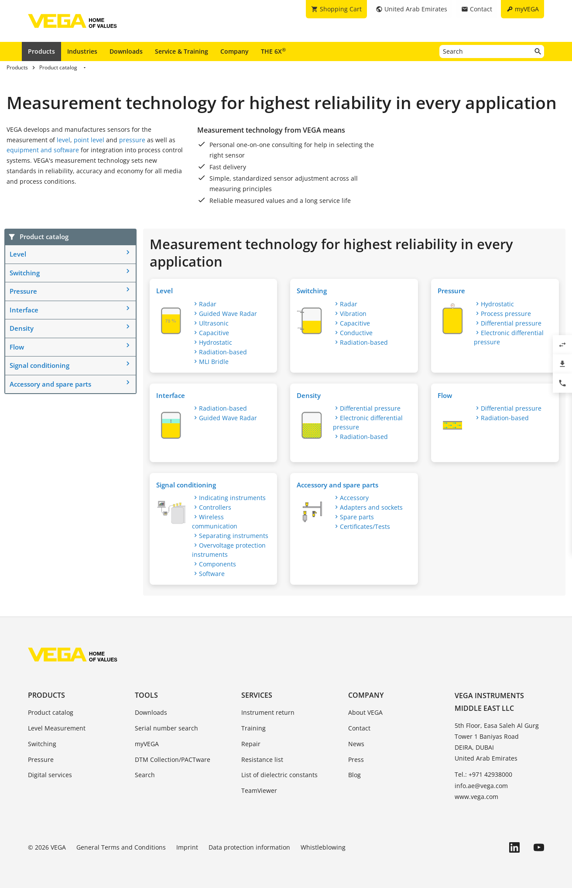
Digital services (50, 775)
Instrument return (268, 712)
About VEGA (365, 712)
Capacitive (214, 333)
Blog (354, 775)
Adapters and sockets (371, 507)
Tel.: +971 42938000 (483, 774)
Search (145, 775)
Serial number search (166, 728)
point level (89, 140)
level (63, 140)
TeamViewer (259, 790)
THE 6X (273, 51)
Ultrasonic (214, 323)
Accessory (354, 498)
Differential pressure (511, 323)
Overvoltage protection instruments (229, 550)
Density (22, 328)
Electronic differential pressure (509, 337)
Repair (250, 744)
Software (212, 573)
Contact (359, 728)
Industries (82, 51)
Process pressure (506, 313)
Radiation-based (223, 352)
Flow (17, 347)
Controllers (215, 507)
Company (234, 51)
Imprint (187, 847)
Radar (207, 304)
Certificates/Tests (365, 526)
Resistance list (262, 759)
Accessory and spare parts (50, 384)
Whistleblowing (323, 847)
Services (256, 695)
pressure (132, 140)
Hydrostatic (215, 342)
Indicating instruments (232, 498)
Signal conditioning (39, 365)
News (356, 744)
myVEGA (147, 744)
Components (217, 564)
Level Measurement (57, 728)
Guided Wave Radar (228, 313)
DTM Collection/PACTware (172, 759)
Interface (24, 309)
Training (253, 728)
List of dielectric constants (279, 775)
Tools (146, 695)
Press (356, 759)
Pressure (23, 291)
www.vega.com (476, 796)
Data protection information (249, 847)
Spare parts (357, 517)
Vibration (353, 313)
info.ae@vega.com (481, 786)
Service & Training (181, 51)
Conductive (356, 333)
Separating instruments (233, 535)
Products (41, 51)
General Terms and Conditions (121, 847)
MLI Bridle (214, 361)
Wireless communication (214, 521)
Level (18, 254)
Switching (25, 272)
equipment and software (43, 150)
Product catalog (50, 712)
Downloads (126, 51)
